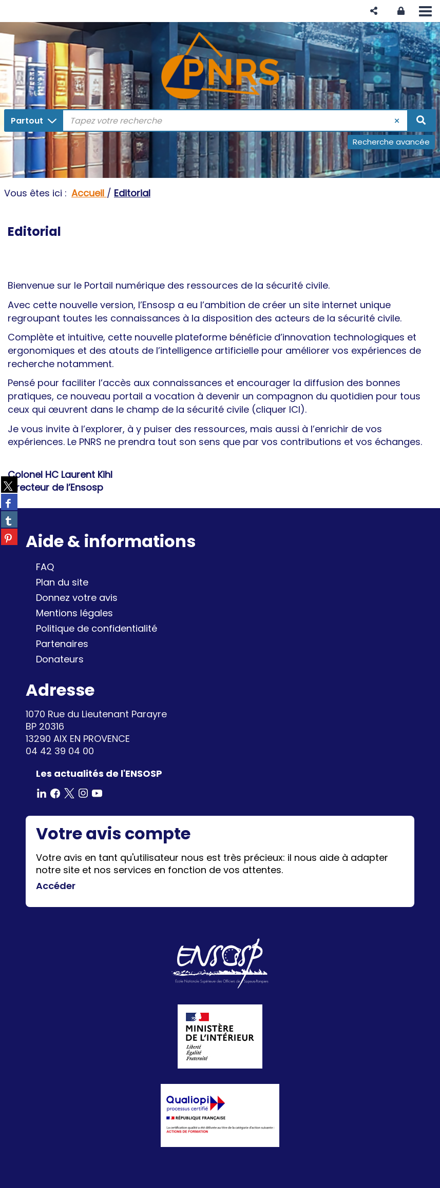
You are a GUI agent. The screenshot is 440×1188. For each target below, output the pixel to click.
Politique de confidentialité (96, 628)
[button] (373, 11)
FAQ (45, 566)
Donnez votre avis (77, 597)
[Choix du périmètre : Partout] (34, 120)
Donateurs (60, 659)
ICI (294, 409)
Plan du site (62, 582)
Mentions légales (74, 613)
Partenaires (62, 643)
